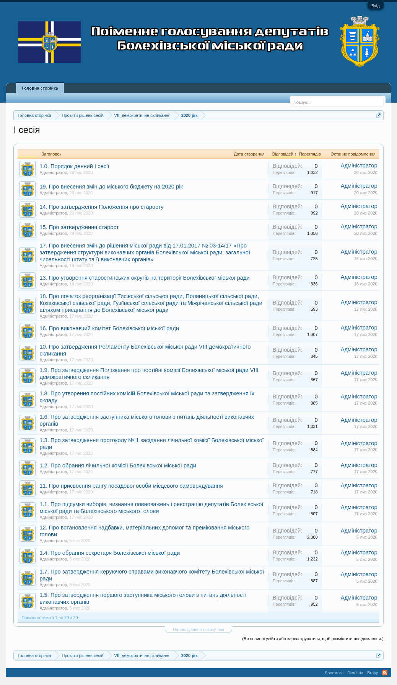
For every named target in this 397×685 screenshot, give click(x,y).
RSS (384, 672)
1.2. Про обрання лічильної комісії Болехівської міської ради (117, 465)
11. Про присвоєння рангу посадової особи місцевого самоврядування (131, 486)
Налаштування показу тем (198, 629)
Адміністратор (53, 172)
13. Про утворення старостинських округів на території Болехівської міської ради (144, 278)
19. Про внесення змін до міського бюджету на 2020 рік (111, 187)
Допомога (334, 672)
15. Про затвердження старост (79, 227)
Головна (355, 672)
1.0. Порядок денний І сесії (74, 166)
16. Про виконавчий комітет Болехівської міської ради (109, 328)
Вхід (375, 5)
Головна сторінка (40, 88)
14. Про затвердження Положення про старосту (101, 207)
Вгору (372, 672)
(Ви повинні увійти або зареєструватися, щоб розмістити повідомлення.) (312, 638)
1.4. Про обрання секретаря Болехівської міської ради (109, 553)
